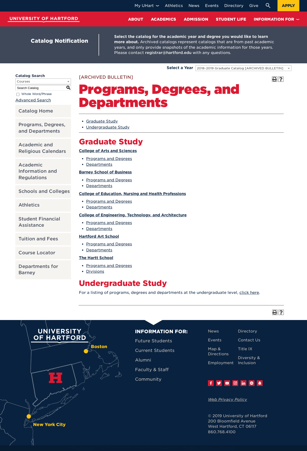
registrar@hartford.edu (168, 52)
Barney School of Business (105, 172)
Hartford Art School (99, 236)
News (213, 331)
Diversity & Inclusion (249, 360)
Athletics (29, 205)
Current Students (154, 350)
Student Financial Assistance (39, 222)
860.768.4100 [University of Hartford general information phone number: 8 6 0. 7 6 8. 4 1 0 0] (222, 432)
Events (214, 340)
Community (148, 379)
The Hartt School (96, 257)
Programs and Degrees (109, 158)
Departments (99, 164)
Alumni (143, 359)
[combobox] (243, 68)
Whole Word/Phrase (36, 94)
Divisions (95, 271)
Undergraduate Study (108, 127)
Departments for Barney (38, 270)
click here (249, 292)
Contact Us (249, 340)
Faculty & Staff (152, 369)
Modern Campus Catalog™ (209, 448)
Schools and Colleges (44, 191)
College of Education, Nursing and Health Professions (132, 193)
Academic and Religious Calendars (42, 148)
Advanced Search (33, 100)
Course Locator (36, 252)
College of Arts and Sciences (108, 150)
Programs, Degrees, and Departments (41, 128)
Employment (221, 363)
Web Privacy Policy (227, 399)
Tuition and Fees (38, 239)
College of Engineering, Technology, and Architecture (133, 215)
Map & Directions (218, 351)
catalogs (85, 448)
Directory (247, 331)
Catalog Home (35, 111)
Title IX (245, 349)
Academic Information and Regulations (37, 171)
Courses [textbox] (23, 81)
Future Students (153, 340)
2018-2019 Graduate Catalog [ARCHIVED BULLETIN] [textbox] (240, 68)
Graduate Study (102, 121)
